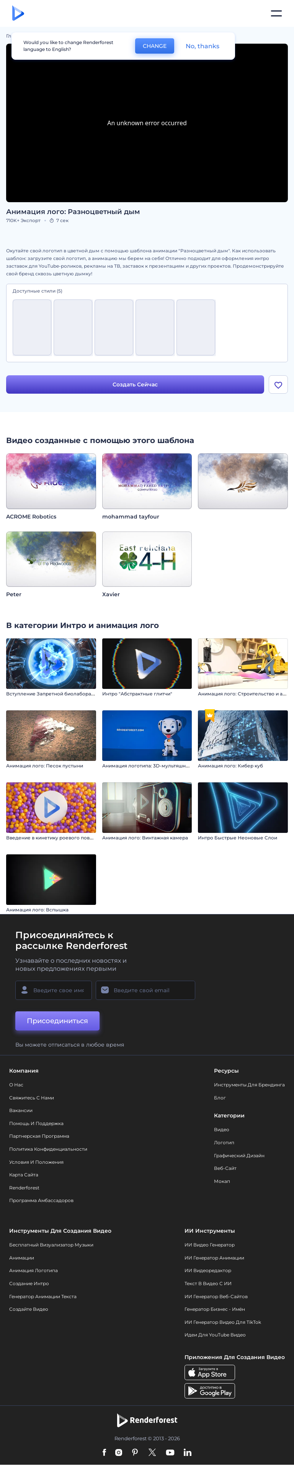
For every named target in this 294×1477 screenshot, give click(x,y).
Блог (220, 1098)
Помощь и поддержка (36, 1124)
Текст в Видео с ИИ (208, 1284)
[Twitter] (152, 1454)
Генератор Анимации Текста (43, 1297)
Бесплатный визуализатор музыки (51, 1246)
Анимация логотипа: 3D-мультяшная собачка (157, 767)
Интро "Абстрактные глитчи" (137, 695)
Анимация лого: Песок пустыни (44, 767)
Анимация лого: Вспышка (37, 911)
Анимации (21, 1258)
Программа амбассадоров (41, 1201)
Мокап (222, 1182)
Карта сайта (23, 1176)
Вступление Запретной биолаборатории (56, 695)
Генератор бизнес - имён (215, 1310)
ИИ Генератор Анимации (214, 1258)
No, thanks (202, 46)
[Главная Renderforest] (18, 13)
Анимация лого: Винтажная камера (145, 839)
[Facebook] (104, 1454)
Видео (221, 1131)
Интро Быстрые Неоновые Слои (237, 839)
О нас (16, 1085)
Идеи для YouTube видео (215, 1336)
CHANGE (155, 46)
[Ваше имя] (53, 991)
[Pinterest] (135, 1454)
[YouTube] (170, 1454)
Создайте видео (28, 1310)
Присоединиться (57, 1021)
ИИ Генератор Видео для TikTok (223, 1323)
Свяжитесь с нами (31, 1098)
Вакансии (21, 1111)
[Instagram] (118, 1454)
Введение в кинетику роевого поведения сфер (63, 839)
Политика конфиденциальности (48, 1150)
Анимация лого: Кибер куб (230, 767)
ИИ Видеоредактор (208, 1271)
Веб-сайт (225, 1169)
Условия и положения (36, 1163)
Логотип (224, 1143)
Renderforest (24, 1188)
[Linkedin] (187, 1454)
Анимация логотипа (33, 1271)
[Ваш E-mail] (145, 991)
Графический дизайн (239, 1156)
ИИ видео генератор (210, 1246)
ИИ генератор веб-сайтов (216, 1297)
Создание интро (29, 1284)
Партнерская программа (39, 1137)
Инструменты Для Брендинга (249, 1085)
